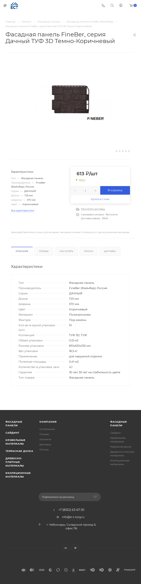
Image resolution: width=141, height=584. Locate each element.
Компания (48, 421)
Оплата (88, 251)
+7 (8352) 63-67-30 (71, 509)
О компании (47, 429)
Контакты (45, 439)
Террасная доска (19, 451)
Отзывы (44, 251)
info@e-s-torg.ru (73, 517)
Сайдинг (13, 432)
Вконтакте (66, 548)
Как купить (66, 251)
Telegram (75, 548)
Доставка (110, 251)
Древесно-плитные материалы (15, 462)
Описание (22, 251)
